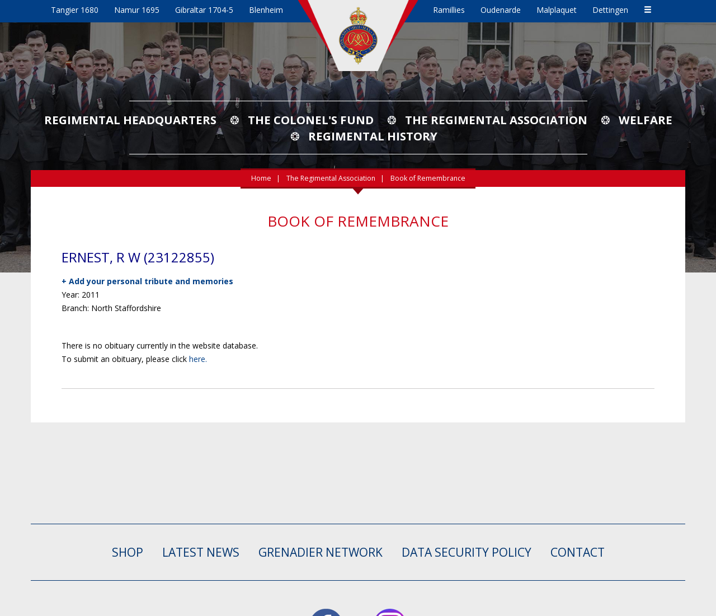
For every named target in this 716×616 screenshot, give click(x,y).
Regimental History (372, 136)
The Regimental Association (496, 120)
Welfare (645, 120)
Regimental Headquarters (130, 120)
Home (261, 178)
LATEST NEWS (200, 552)
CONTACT (577, 552)
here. (198, 359)
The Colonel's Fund (311, 120)
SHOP (127, 552)
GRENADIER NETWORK (320, 552)
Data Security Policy (466, 552)
